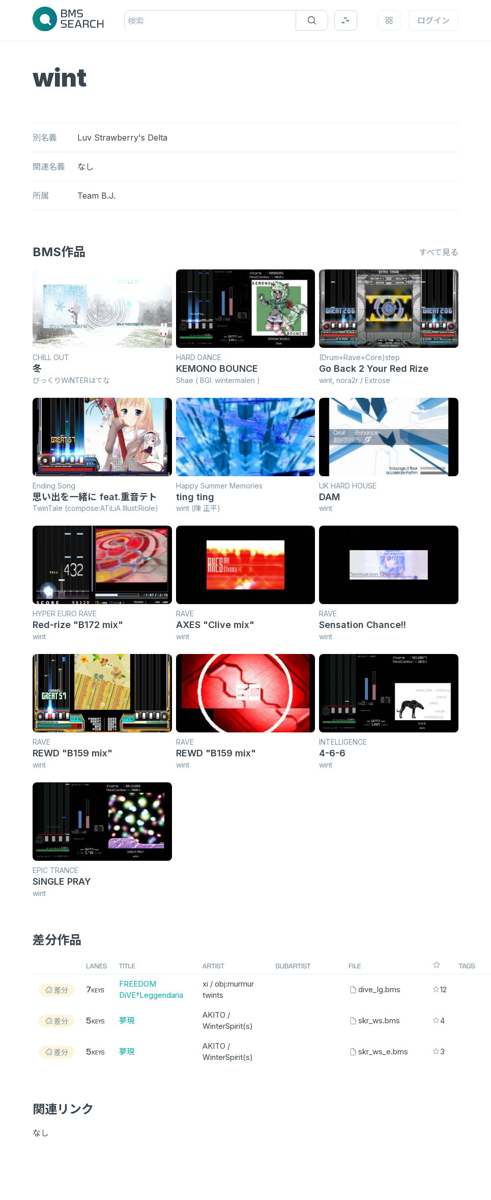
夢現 (126, 1020)
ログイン (433, 20)
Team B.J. (96, 195)
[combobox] (129, 21)
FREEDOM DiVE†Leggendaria (151, 989)
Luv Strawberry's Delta (122, 137)
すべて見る (438, 252)
